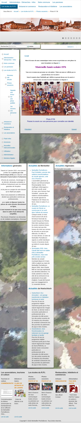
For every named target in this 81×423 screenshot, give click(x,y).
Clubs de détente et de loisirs (19, 385)
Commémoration (8, 383)
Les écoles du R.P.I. (8, 6)
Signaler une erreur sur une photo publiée (10, 96)
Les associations (66, 6)
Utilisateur (7, 151)
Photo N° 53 (33, 381)
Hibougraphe (60, 381)
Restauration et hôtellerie (47, 6)
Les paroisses (58, 2)
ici (59, 63)
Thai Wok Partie (72, 382)
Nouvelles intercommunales (9, 147)
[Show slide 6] (77, 38)
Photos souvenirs (10, 84)
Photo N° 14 (46, 381)
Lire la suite (5, 417)
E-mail (27, 56)
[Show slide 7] (79, 38)
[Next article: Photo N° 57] (74, 129)
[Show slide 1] (63, 38)
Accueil (4, 2)
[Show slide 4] (71, 38)
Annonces (7, 142)
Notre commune (44, 2)
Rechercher (4, 46)
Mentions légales (9, 158)
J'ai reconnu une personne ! (10, 111)
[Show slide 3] (68, 38)
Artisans (58, 379)
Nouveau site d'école (10, 77)
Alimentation (73, 379)
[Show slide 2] (66, 38)
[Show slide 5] (74, 38)
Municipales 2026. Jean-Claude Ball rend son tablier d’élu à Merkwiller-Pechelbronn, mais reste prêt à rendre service (41, 253)
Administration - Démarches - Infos (22, 2)
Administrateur (8, 155)
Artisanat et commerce (27, 6)
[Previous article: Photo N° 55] (28, 129)
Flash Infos (7, 138)
